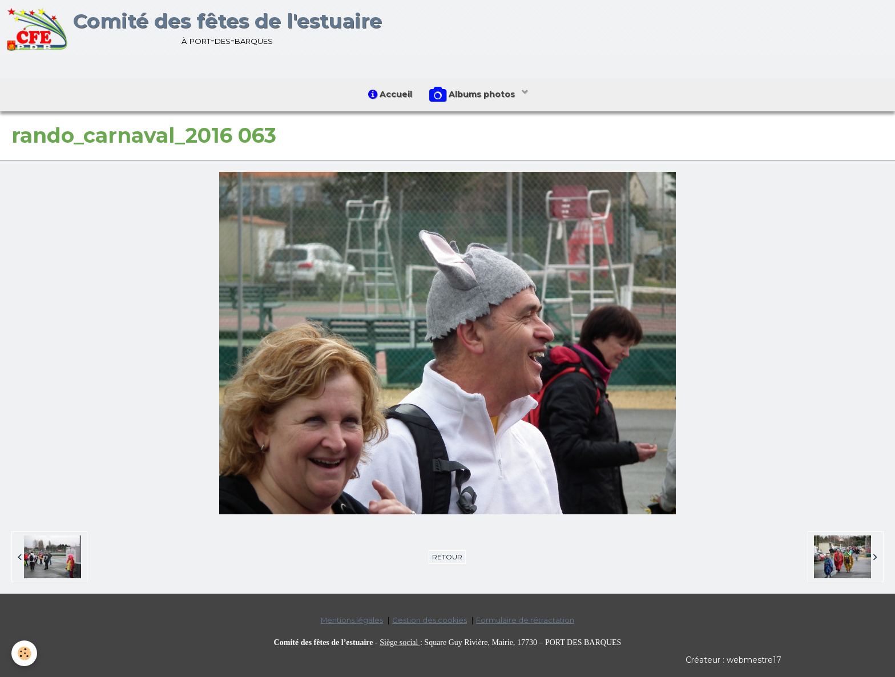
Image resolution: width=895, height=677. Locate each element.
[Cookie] (24, 653)
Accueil (390, 94)
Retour (447, 557)
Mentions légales (352, 620)
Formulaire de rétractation (525, 620)
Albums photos (473, 95)
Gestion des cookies (429, 620)
